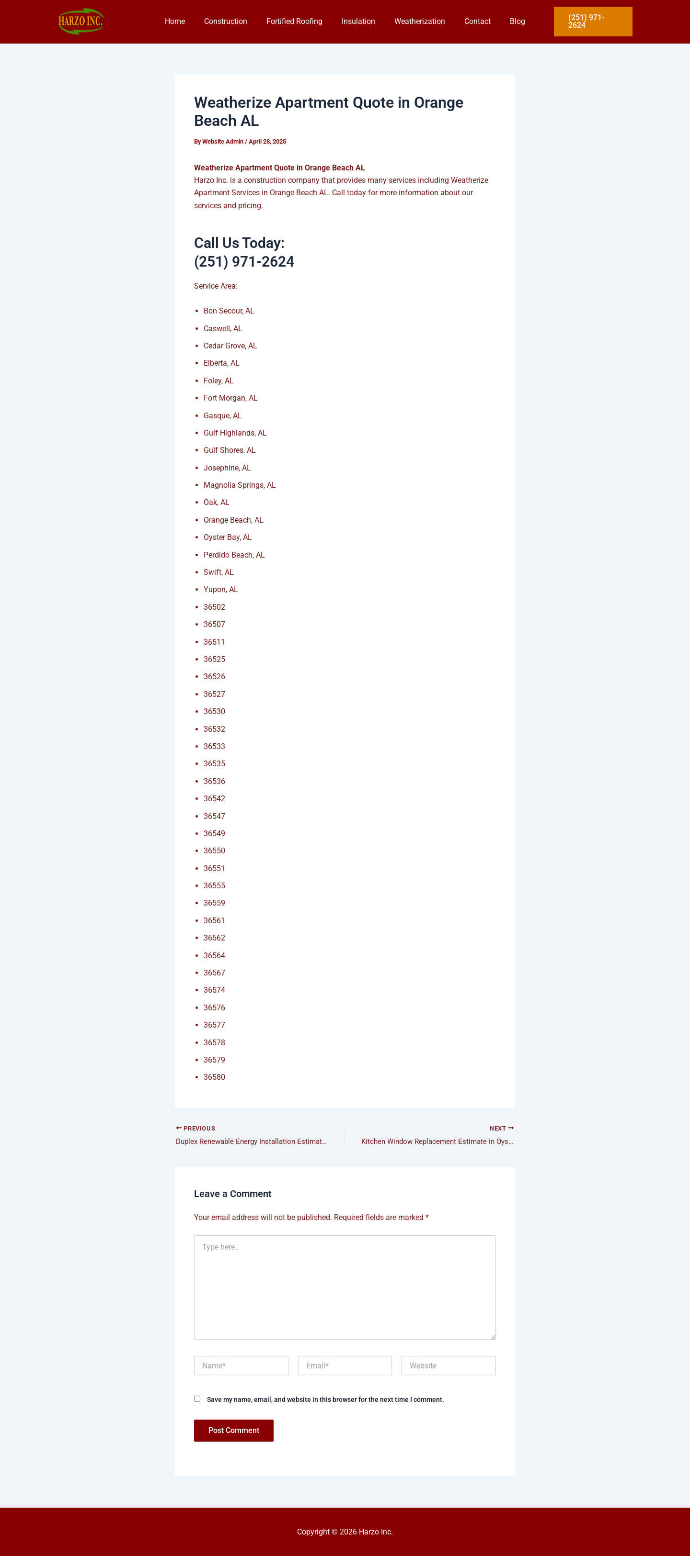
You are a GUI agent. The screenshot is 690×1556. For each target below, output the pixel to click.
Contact (470, 21)
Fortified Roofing (298, 21)
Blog (506, 21)
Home (186, 21)
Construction (233, 21)
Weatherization (416, 21)
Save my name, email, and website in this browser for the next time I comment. (325, 1401)
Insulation (358, 21)
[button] (591, 22)
